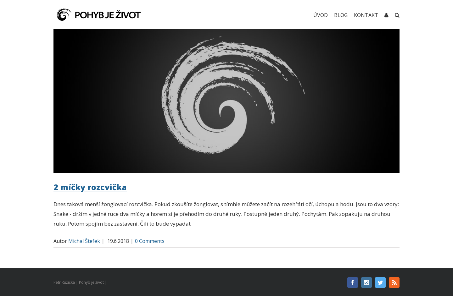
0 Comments (150, 241)
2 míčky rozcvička (90, 187)
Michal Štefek (84, 241)
